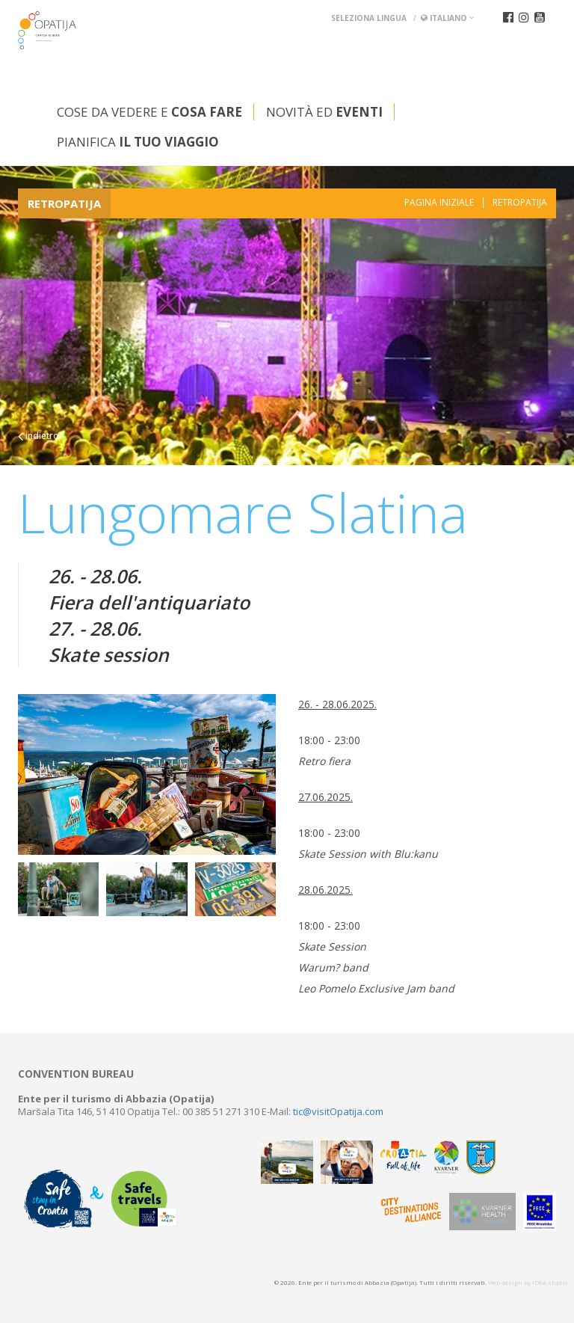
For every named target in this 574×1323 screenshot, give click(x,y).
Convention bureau (76, 1074)
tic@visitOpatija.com (338, 1111)
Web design (505, 1282)
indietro (38, 435)
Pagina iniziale (439, 202)
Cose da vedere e (149, 111)
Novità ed (324, 111)
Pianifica (138, 141)
